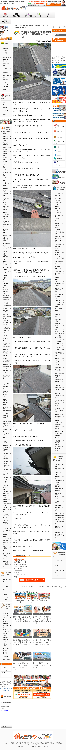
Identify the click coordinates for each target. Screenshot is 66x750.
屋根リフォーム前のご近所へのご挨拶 (59, 521)
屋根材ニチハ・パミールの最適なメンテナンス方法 (59, 302)
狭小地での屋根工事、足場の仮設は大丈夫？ (59, 325)
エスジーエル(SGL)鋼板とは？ (6, 291)
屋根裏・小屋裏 (7, 191)
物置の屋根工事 (7, 659)
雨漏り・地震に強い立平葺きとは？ (7, 487)
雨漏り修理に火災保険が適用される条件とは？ (59, 246)
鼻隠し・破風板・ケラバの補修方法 (7, 316)
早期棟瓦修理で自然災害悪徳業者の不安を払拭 (7, 297)
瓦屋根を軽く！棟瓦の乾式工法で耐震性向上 (59, 395)
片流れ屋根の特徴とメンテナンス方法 (7, 542)
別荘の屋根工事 (7, 656)
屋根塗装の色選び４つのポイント (7, 548)
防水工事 (59, 155)
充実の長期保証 (7, 86)
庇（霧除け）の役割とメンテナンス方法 (7, 310)
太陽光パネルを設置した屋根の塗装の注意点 (59, 283)
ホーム (17, 25)
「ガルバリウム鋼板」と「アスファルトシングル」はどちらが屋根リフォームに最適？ (59, 333)
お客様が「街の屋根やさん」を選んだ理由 (7, 59)
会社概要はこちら (6, 726)
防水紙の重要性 (7, 207)
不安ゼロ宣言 (6, 72)
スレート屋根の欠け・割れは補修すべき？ (59, 296)
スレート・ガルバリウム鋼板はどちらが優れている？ (59, 341)
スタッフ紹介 (4, 670)
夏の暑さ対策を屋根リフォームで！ (7, 231)
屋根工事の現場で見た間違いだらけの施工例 (59, 416)
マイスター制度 (7, 89)
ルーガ (4, 584)
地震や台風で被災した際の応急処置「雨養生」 (7, 353)
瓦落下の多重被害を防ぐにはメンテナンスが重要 (59, 369)
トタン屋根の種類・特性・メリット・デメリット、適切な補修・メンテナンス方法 (59, 265)
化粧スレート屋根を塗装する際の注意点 (59, 289)
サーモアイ (57, 565)
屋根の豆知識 (6, 209)
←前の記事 (24, 587)
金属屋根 (5, 107)
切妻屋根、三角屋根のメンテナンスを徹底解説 (7, 536)
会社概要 (3, 667)
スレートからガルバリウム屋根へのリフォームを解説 (59, 347)
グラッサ (5, 594)
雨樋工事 (59, 151)
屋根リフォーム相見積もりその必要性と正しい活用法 (59, 515)
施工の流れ (5, 79)
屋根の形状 (5, 188)
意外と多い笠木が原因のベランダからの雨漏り (7, 344)
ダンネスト (57, 575)
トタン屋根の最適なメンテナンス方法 (59, 273)
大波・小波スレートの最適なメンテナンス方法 (7, 304)
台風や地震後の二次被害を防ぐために (59, 381)
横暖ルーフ (5, 589)
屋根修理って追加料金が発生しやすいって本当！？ (59, 527)
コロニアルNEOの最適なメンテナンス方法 (59, 314)
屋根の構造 (5, 349)
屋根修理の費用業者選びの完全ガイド (7, 138)
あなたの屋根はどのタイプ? (5, 97)
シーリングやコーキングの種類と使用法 (7, 515)
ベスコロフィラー (59, 568)
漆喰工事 (59, 137)
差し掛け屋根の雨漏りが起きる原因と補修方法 (7, 409)
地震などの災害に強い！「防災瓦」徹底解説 (59, 410)
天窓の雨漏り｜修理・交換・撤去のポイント (7, 322)
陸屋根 (4, 114)
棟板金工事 (60, 147)
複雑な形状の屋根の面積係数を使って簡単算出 (7, 360)
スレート (5, 102)
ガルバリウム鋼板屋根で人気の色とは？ (7, 509)
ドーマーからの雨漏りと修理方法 (7, 530)
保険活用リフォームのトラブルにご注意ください (59, 422)
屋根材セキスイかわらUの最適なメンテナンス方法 (59, 308)
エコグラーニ (6, 586)
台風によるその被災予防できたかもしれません (59, 362)
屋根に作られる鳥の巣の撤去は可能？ (7, 639)
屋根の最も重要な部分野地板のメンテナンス (7, 366)
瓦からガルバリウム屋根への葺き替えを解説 (59, 354)
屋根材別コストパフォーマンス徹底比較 (7, 277)
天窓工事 (59, 159)
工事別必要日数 (59, 223)
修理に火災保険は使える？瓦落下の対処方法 (59, 375)
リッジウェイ (6, 592)
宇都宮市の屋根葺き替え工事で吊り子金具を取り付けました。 (56, 587)
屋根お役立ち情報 (59, 358)
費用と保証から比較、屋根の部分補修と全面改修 (59, 252)
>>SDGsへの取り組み (6, 688)
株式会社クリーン (19, 568)
